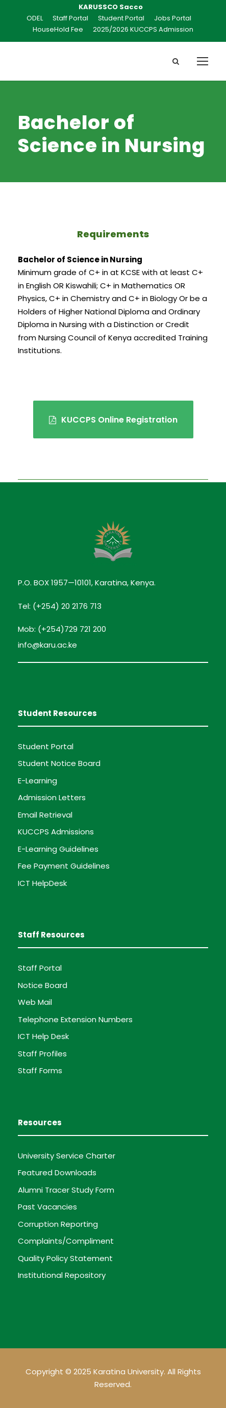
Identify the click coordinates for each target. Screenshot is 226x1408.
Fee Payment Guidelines (64, 865)
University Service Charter (66, 1155)
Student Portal (121, 18)
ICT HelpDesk (42, 883)
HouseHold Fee (58, 29)
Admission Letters (52, 797)
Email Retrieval (45, 814)
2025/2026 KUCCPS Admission (143, 29)
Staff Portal (70, 18)
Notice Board (42, 985)
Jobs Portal (172, 18)
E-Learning (37, 780)
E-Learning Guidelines (58, 849)
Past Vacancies (47, 1206)
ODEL (35, 18)
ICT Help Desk (43, 1036)
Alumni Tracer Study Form (66, 1189)
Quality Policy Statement (65, 1258)
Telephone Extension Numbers (75, 1019)
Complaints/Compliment (66, 1241)
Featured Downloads (57, 1172)
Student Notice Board (59, 763)
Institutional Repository (62, 1275)
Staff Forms (40, 1070)
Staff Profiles (42, 1053)
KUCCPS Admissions (56, 831)
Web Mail (35, 1002)
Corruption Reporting (58, 1224)
